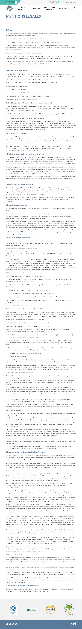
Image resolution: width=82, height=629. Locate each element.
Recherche (74, 8)
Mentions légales (33, 625)
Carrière (43, 625)
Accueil (7, 21)
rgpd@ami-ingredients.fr (19, 356)
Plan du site (39, 625)
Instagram (58, 2)
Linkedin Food (53, 2)
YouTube (56, 2)
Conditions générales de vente (52, 625)
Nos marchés (35, 8)
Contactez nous (64, 8)
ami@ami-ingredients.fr (12, 86)
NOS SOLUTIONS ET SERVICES (49, 8)
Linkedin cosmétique (51, 2)
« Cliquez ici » (17, 534)
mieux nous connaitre (21, 8)
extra (10, 2)
